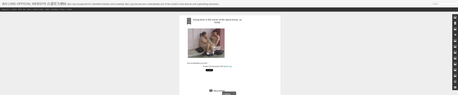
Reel (20, 9)
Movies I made (38, 9)
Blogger (243, 93)
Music (29, 9)
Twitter (47, 9)
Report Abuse (250, 93)
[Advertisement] (217, 50)
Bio (24, 9)
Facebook (54, 9)
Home (14, 9)
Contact (69, 9)
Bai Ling (229, 35)
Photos (62, 9)
